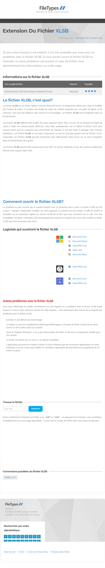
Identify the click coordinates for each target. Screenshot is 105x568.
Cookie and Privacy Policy (37, 552)
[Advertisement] (52, 176)
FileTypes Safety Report (60, 552)
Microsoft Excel (79, 237)
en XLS (10, 477)
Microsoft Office (79, 254)
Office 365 (77, 250)
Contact (21, 552)
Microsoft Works (79, 241)
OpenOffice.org (79, 245)
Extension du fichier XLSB (89, 38)
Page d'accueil (65, 38)
